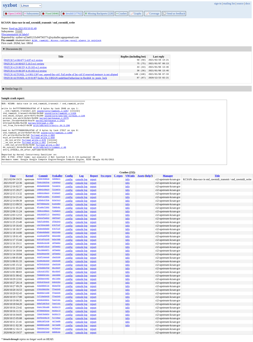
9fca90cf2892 (43, 207)
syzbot (10, 5)
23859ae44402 (43, 279)
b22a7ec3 (56, 200)
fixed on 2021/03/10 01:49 (23, 28)
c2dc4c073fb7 (43, 272)
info (127, 179)
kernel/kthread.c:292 (40, 127)
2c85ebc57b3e (43, 200)
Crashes (121, 13)
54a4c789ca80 (43, 307)
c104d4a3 (56, 183)
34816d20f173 (43, 215)
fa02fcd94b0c (43, 222)
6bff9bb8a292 (43, 204)
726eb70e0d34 (43, 314)
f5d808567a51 (43, 275)
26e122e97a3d (43, 332)
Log (81, 175)
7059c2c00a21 (43, 211)
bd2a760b (56, 240)
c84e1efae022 (43, 218)
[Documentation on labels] (15, 34)
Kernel (29, 175)
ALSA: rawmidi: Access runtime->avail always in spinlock (66, 40)
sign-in (217, 3)
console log (81, 179)
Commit (43, 175)
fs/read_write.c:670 (34, 148)
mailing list (229, 3)
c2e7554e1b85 (43, 225)
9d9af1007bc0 (43, 304)
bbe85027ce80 (43, 293)
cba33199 (56, 257)
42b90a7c (56, 179)
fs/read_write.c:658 (43, 145)
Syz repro (106, 175)
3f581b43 (56, 222)
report (93, 179)
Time (13, 175)
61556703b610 (43, 179)
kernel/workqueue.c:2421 (50, 124)
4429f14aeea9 (43, 257)
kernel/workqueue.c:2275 (54, 121)
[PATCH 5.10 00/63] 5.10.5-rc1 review (24, 63)
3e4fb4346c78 (43, 318)
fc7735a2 (56, 318)
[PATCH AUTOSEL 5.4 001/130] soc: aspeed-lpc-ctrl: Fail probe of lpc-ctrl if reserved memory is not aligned (61, 74)
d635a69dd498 (43, 186)
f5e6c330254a (43, 183)
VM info (130, 175)
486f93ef (56, 218)
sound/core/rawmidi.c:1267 (53, 113)
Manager (168, 175)
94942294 (56, 282)
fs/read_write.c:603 (43, 142)
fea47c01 (56, 300)
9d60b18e (56, 332)
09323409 (56, 232)
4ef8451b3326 (43, 264)
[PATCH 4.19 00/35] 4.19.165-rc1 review (25, 67)
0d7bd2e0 (56, 329)
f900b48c (56, 207)
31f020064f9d (43, 268)
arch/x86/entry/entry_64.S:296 (51, 130)
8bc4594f (56, 268)
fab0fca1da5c (43, 197)
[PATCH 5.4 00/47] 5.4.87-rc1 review (23, 60)
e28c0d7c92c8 (43, 247)
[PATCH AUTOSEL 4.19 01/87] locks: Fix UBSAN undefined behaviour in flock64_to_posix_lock (55, 78)
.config (69, 179)
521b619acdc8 (43, 261)
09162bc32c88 (43, 243)
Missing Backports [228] (99, 13)
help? (149, 175)
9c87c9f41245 (43, 240)
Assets (140, 175)
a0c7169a (56, 279)
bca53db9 (56, 204)
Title (217, 175)
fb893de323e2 (43, 329)
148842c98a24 (43, 190)
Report (94, 175)
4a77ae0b (56, 321)
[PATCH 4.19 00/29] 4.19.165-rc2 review (25, 70)
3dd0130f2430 (43, 321)
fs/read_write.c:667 (34, 151)
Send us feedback (174, 13)
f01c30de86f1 (43, 250)
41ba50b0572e (43, 286)
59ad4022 (56, 215)
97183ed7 (56, 193)
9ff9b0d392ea (43, 311)
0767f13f (56, 225)
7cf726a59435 (43, 297)
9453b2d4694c (43, 300)
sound (18, 31)
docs (247, 3)
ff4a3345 (56, 289)
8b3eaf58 (56, 286)
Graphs (136, 13)
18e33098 (56, 275)
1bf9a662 (56, 243)
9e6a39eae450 (43, 254)
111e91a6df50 (43, 236)
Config (69, 175)
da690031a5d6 (43, 325)
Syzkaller (57, 175)
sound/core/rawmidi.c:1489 (56, 139)
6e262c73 (56, 307)
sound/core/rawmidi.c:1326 (60, 116)
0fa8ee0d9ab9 (43, 229)
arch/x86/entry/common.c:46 (49, 156)
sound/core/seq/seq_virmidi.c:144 (65, 119)
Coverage (152, 13)
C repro (118, 175)
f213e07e (56, 186)
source (240, 3)
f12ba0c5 (56, 211)
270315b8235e (43, 289)
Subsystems (31, 13)
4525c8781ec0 (43, 282)
